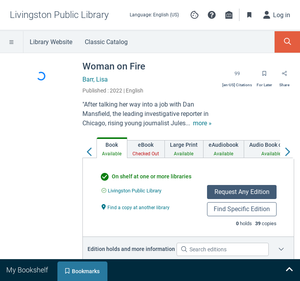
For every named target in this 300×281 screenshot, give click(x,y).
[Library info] (229, 15)
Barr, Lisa (95, 79)
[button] (212, 15)
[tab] (111, 147)
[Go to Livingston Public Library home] (59, 15)
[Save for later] (264, 76)
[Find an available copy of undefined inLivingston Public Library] (131, 191)
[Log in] (277, 15)
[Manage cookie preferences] (195, 15)
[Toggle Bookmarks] (250, 15)
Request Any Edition (242, 192)
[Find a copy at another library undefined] (135, 207)
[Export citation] (237, 76)
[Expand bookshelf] (289, 270)
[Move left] (89, 150)
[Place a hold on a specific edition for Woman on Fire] (281, 249)
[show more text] (202, 123)
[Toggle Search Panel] (287, 42)
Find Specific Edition (242, 209)
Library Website (51, 42)
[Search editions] (223, 249)
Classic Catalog (106, 42)
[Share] (284, 76)
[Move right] (287, 150)
